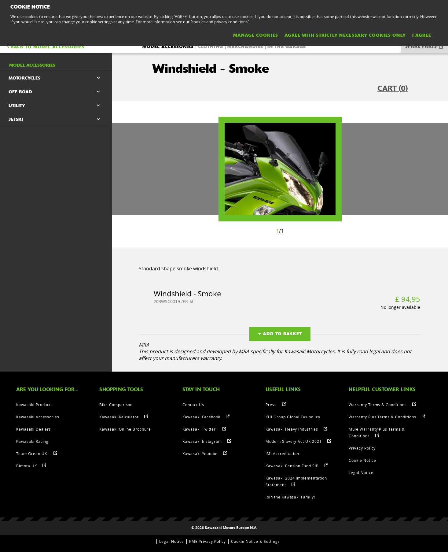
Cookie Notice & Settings (255, 541)
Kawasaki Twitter (199, 429)
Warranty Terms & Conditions (378, 404)
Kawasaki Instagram (202, 441)
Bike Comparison (116, 404)
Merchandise (245, 46)
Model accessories (168, 46)
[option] (280, 169)
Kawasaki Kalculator (119, 416)
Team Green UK (32, 453)
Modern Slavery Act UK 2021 (294, 441)
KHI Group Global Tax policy (293, 416)
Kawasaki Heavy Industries (292, 429)
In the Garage (286, 46)
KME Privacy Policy (207, 541)
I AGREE (421, 35)
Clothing (210, 46)
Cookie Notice (362, 460)
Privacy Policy (362, 448)
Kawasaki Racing (32, 441)
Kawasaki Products (34, 404)
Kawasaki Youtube (200, 453)
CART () (392, 88)
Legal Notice (361, 472)
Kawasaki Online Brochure (125, 429)
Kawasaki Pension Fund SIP (292, 465)
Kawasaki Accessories (37, 416)
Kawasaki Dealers (33, 429)
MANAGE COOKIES (255, 35)
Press (271, 404)
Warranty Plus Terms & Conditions (382, 416)
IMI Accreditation (282, 453)
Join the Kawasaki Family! (290, 497)
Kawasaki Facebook (201, 416)
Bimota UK (26, 465)
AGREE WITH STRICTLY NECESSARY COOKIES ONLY (345, 35)
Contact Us (193, 404)
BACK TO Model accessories (45, 47)
